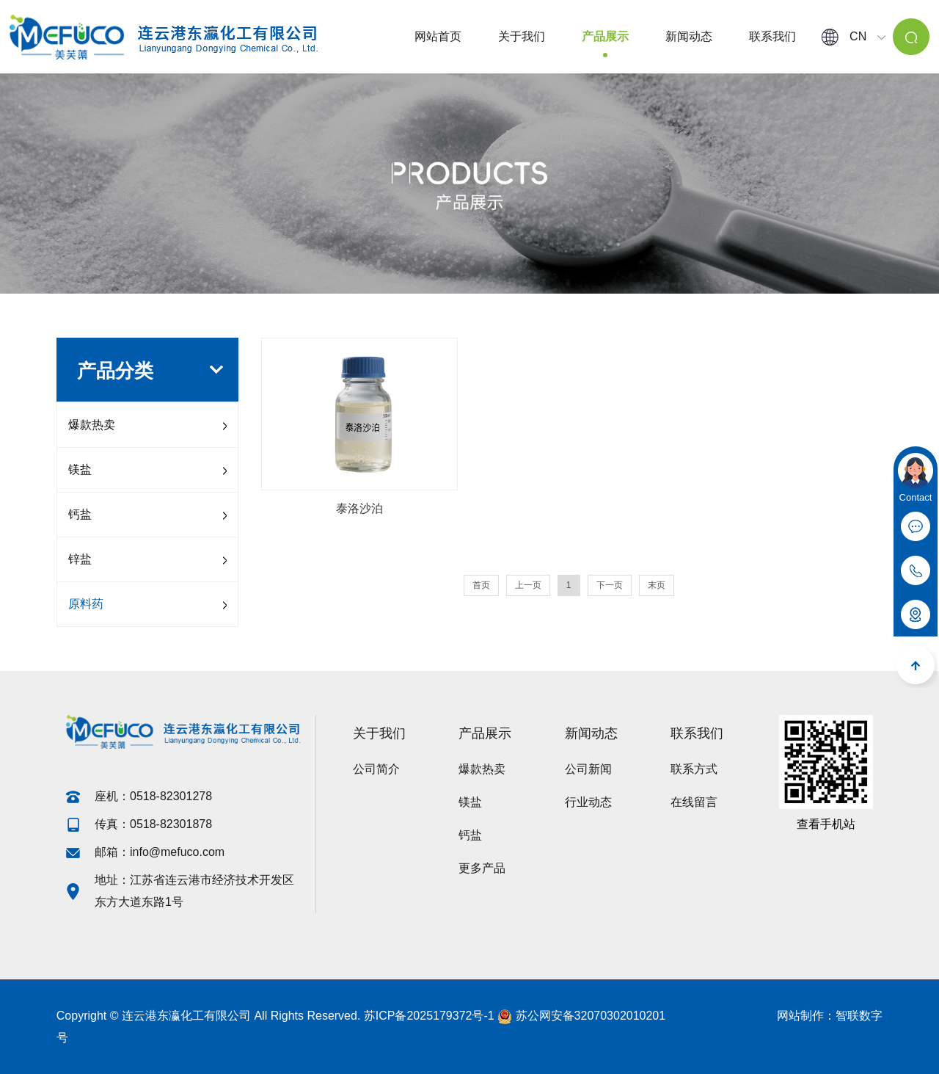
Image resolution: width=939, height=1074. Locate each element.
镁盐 (80, 469)
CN (853, 36)
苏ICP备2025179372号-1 (429, 1015)
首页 (481, 585)
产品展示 (605, 36)
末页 (656, 585)
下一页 (609, 585)
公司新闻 (588, 769)
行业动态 (588, 802)
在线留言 (694, 802)
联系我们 (772, 36)
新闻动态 (688, 36)
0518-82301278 (173, 796)
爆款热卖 (91, 424)
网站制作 (800, 1015)
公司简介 (376, 769)
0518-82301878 (171, 824)
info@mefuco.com (177, 852)
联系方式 (694, 769)
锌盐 (80, 559)
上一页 (528, 585)
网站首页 (437, 36)
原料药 (85, 604)
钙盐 (80, 514)
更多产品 (481, 868)
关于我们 (521, 36)
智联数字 (859, 1015)
